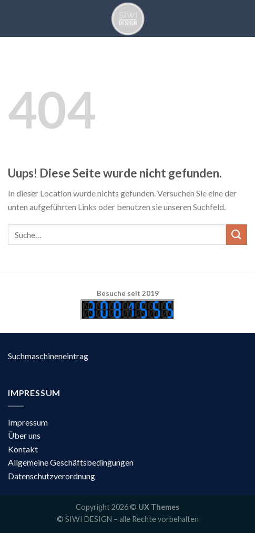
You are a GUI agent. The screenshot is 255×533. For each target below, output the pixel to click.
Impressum (28, 422)
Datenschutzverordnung (51, 476)
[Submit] (236, 234)
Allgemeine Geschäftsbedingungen (71, 462)
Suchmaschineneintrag (48, 356)
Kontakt (23, 449)
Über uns (24, 435)
